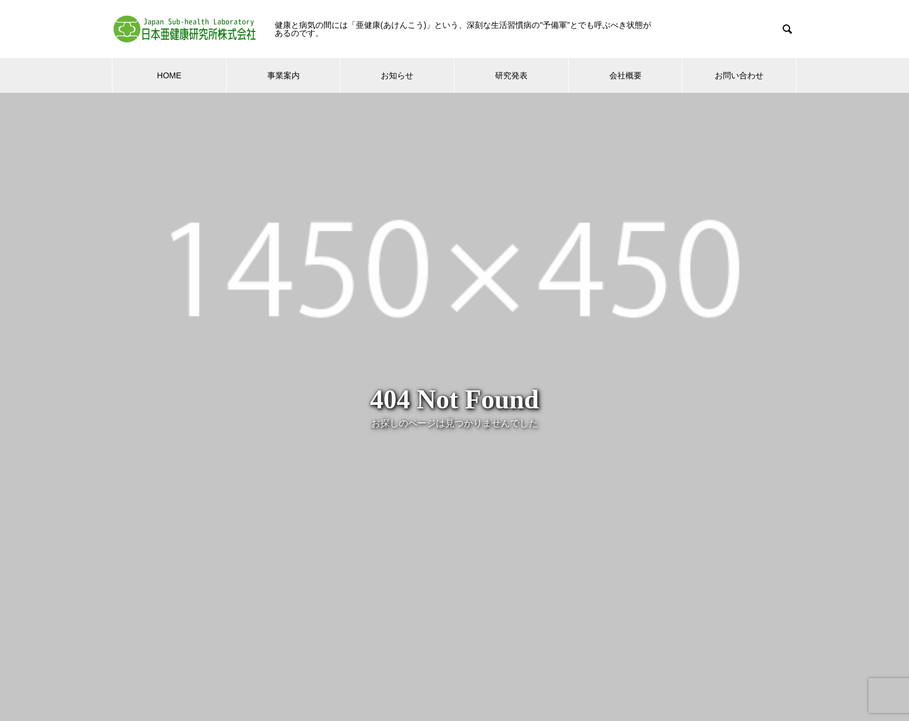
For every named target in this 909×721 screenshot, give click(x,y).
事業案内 (283, 75)
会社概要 (625, 75)
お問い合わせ (739, 75)
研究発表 (511, 75)
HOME (169, 75)
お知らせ (397, 75)
